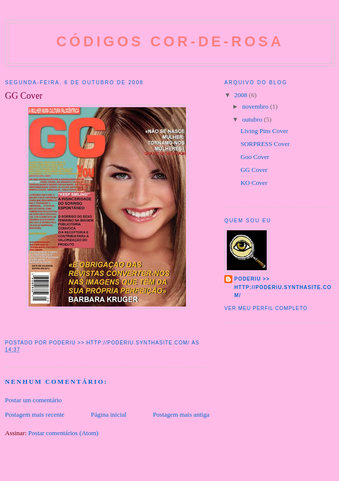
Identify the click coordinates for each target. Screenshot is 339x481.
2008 (241, 95)
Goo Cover (254, 156)
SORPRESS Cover (265, 144)
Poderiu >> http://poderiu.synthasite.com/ (283, 287)
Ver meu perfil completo (266, 308)
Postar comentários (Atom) (63, 433)
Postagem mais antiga (181, 414)
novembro (256, 106)
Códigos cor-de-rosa (170, 41)
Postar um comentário (33, 400)
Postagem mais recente (34, 414)
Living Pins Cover (264, 131)
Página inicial (108, 414)
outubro (253, 119)
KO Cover (253, 182)
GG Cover (253, 169)
